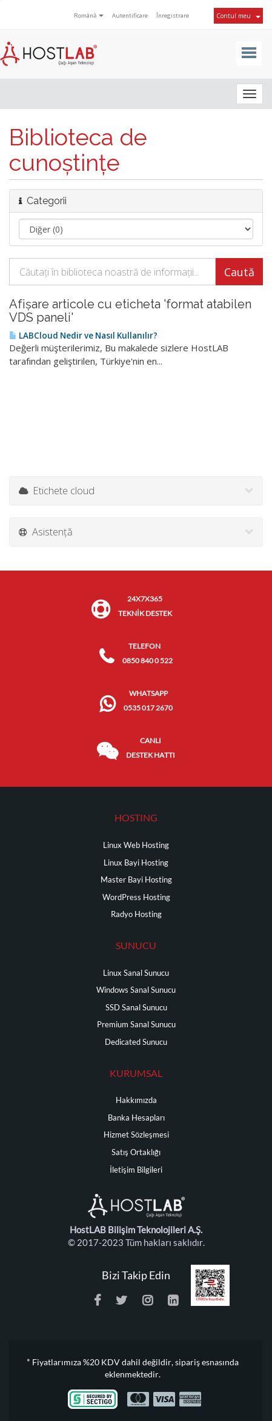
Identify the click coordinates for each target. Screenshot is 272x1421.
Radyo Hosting (136, 914)
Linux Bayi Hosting (136, 862)
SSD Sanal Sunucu (136, 1007)
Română (89, 15)
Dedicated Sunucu (136, 1042)
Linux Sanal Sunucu (136, 973)
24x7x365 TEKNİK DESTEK (145, 606)
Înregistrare (172, 15)
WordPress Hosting (136, 897)
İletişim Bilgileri (136, 1169)
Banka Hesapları (136, 1117)
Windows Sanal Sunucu (136, 990)
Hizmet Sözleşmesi (136, 1134)
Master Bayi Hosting (136, 879)
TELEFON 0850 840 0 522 (147, 653)
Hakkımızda (136, 1100)
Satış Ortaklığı (136, 1152)
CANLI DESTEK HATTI (150, 748)
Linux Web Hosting (136, 845)
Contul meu (238, 16)
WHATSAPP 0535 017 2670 (148, 700)
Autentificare (130, 15)
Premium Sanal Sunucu (136, 1024)
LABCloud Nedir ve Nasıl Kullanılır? (83, 335)
